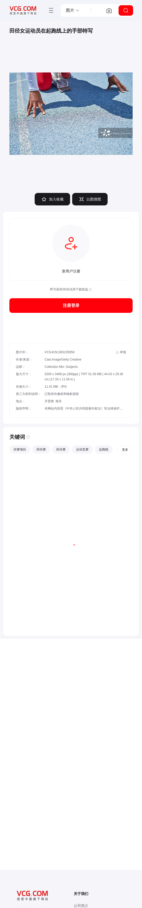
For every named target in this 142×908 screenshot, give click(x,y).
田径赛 (41, 449)
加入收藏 (52, 199)
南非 (58, 401)
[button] (73, 10)
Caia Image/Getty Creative (63, 359)
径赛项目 (20, 449)
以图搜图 (90, 199)
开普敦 (49, 401)
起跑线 (103, 449)
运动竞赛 (82, 449)
